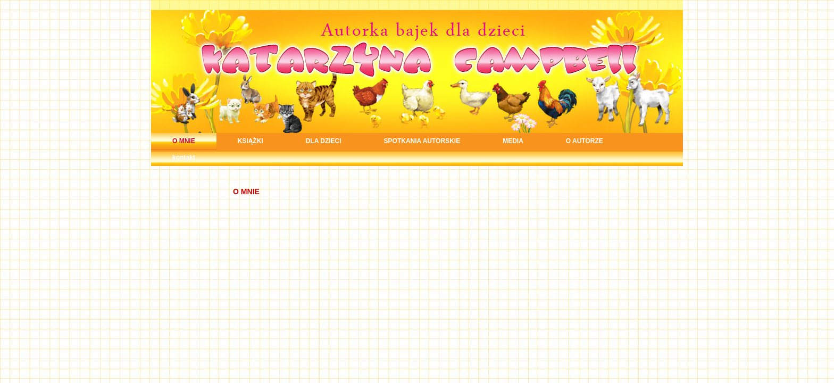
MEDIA (513, 141)
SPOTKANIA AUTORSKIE (422, 141)
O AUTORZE (584, 141)
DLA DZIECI (323, 141)
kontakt (183, 157)
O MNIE (183, 141)
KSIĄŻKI (250, 141)
